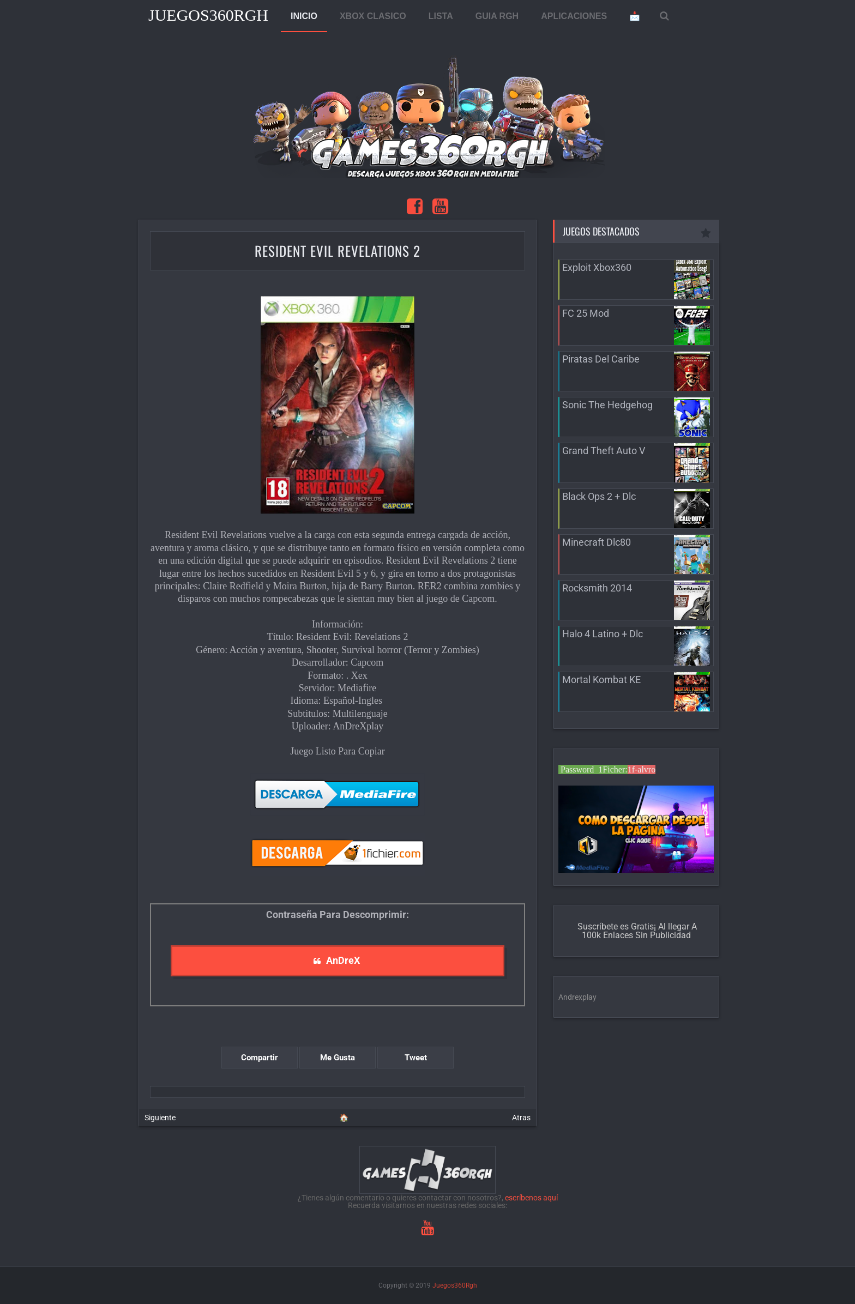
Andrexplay (577, 997)
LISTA (441, 16)
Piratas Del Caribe (601, 359)
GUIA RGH (497, 16)
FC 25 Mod (585, 313)
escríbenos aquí (531, 1197)
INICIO (304, 16)
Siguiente (160, 1117)
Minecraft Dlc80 (596, 542)
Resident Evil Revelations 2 (337, 250)
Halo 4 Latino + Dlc (602, 633)
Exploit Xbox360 (596, 267)
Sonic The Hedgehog (607, 404)
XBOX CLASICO (373, 16)
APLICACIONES (574, 16)
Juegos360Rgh (208, 15)
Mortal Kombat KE (601, 679)
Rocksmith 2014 (597, 588)
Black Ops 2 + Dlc (599, 496)
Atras (521, 1117)
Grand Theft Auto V (603, 450)
